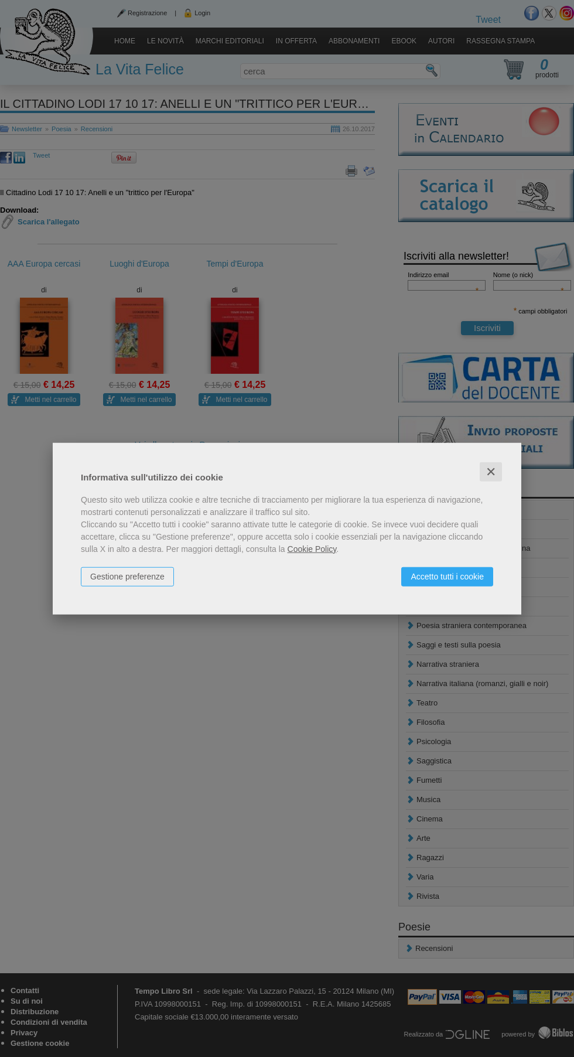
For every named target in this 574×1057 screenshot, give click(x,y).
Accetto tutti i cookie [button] (447, 576)
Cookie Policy (312, 548)
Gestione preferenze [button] (127, 576)
